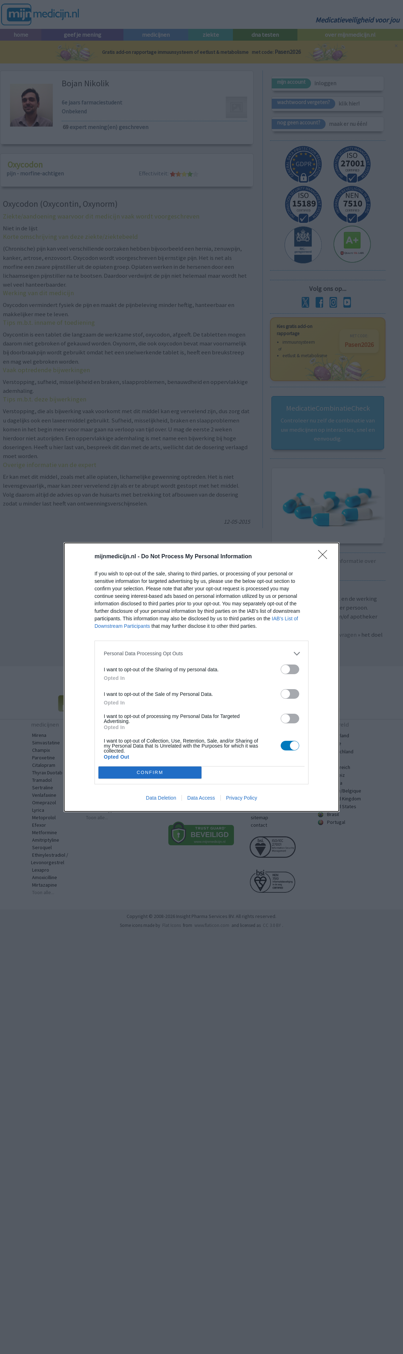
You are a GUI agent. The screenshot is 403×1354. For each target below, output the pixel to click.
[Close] (325, 556)
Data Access (201, 798)
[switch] (290, 669)
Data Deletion (161, 798)
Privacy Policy (241, 798)
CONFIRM (150, 772)
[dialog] (201, 677)
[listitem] (201, 653)
